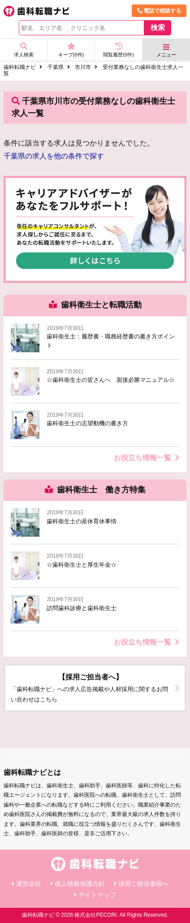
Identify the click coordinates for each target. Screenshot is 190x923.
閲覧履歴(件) (118, 50)
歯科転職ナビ (20, 67)
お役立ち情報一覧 (146, 458)
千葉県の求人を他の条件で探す (54, 156)
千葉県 (56, 67)
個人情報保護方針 (80, 883)
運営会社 (28, 883)
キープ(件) (71, 50)
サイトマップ (97, 894)
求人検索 (23, 50)
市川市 (83, 67)
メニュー (166, 50)
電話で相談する (159, 11)
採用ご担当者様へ (143, 883)
